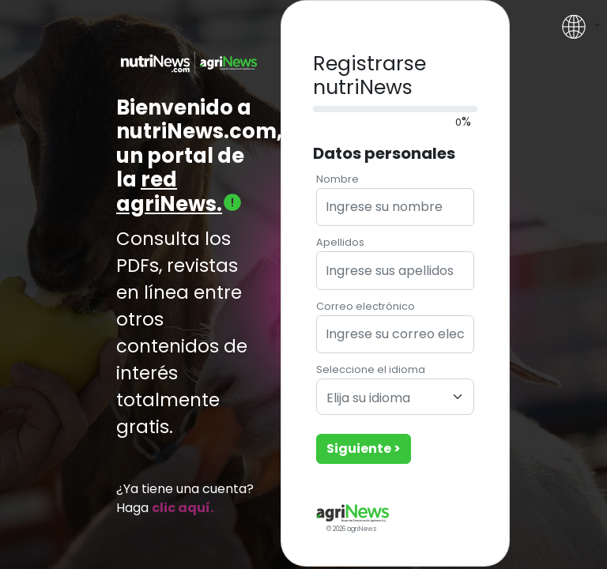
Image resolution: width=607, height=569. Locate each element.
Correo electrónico (365, 306)
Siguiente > (363, 448)
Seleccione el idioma (370, 369)
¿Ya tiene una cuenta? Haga (185, 498)
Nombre (337, 179)
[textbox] (385, 398)
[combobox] (395, 397)
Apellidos (340, 242)
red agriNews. (179, 191)
